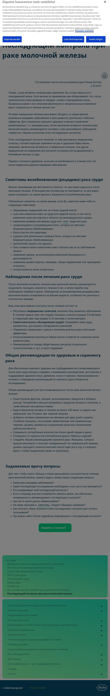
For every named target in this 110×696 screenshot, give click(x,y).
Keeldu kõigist (96, 37)
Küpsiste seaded (12, 37)
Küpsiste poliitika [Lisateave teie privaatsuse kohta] (84, 28)
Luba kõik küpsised (73, 37)
